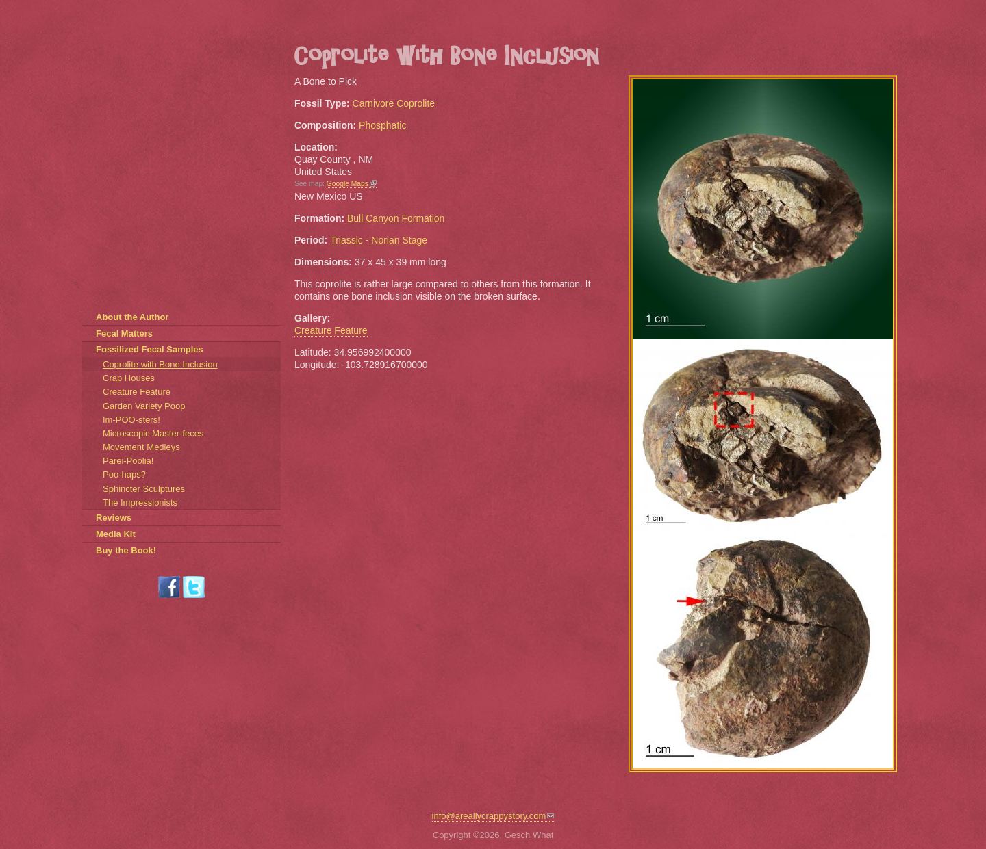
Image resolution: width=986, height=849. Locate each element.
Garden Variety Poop (144, 406)
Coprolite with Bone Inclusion (160, 364)
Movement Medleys (141, 447)
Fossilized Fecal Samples (149, 349)
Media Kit (116, 534)
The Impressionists (140, 502)
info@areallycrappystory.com (493, 816)
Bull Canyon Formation (395, 218)
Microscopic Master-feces (153, 433)
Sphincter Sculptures (144, 489)
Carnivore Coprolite (394, 103)
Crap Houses (129, 378)
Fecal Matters (124, 333)
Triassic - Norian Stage (378, 240)
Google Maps (352, 183)
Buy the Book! (126, 550)
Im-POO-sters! (131, 420)
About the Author (132, 317)
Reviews (113, 517)
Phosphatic (382, 125)
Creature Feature (331, 330)
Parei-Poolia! (128, 461)
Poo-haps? (124, 474)
